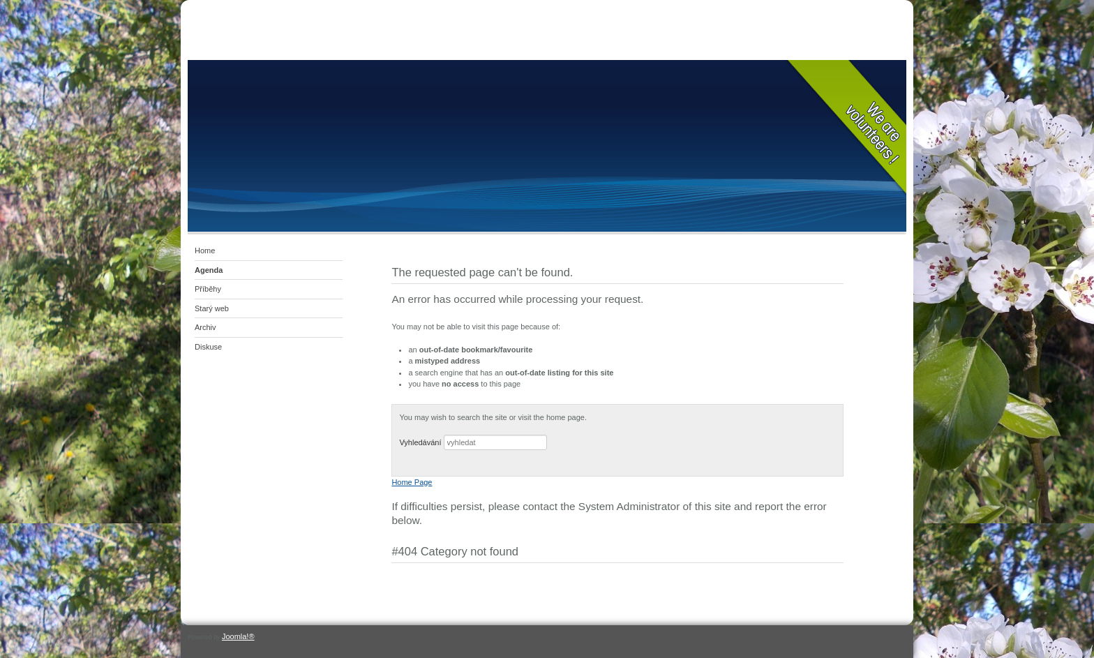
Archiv (205, 327)
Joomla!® (238, 636)
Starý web (212, 308)
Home (205, 250)
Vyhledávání (420, 442)
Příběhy (208, 289)
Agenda (209, 270)
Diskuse (208, 347)
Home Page (411, 482)
